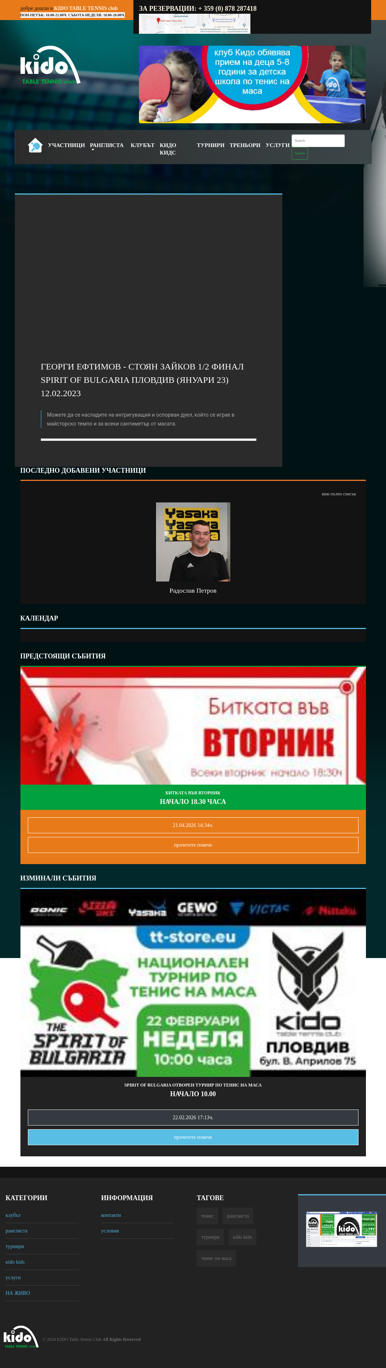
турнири (15, 1246)
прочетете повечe (193, 845)
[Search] (318, 140)
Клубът (143, 145)
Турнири (210, 145)
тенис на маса (216, 1258)
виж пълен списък (339, 493)
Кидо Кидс (168, 149)
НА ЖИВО (18, 1293)
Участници (66, 145)
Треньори (245, 145)
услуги (13, 1277)
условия (110, 1231)
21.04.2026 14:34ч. (193, 825)
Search (300, 153)
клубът (13, 1215)
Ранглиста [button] (107, 145)
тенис (207, 1216)
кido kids (15, 1262)
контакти (111, 1215)
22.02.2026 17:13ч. (193, 1117)
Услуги (278, 145)
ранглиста (16, 1231)
